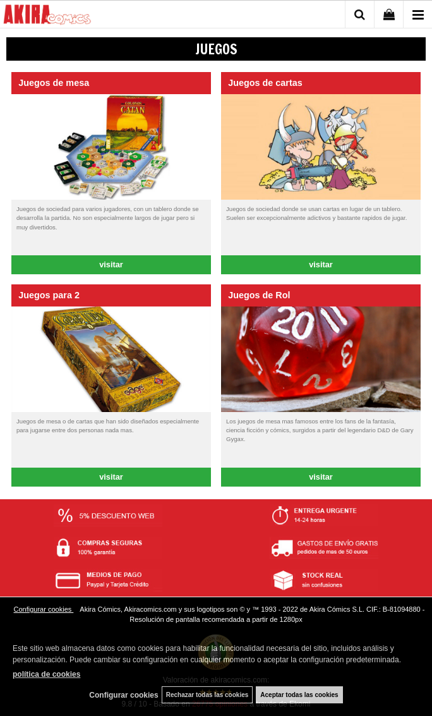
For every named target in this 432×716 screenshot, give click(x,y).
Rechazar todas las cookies (207, 694)
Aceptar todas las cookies (299, 694)
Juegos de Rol (259, 295)
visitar (111, 264)
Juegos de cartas (265, 83)
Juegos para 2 (49, 295)
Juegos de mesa (53, 83)
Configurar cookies (44, 609)
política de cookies (46, 674)
